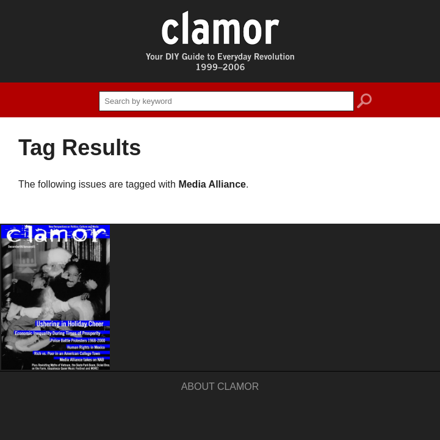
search (364, 102)
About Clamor (220, 386)
